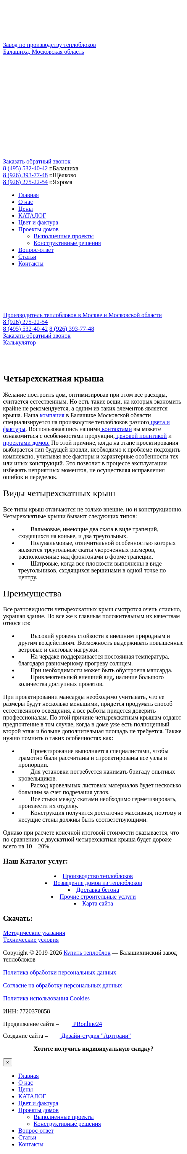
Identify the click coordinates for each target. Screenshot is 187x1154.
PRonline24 (81, 1024)
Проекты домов (38, 229)
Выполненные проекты (64, 236)
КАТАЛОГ (32, 215)
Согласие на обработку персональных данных (62, 985)
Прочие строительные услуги (98, 896)
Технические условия (31, 939)
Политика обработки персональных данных (59, 972)
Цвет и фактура (38, 222)
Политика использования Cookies (46, 998)
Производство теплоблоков (98, 876)
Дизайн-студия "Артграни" (90, 1035)
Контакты (31, 263)
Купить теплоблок (86, 952)
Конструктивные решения (67, 243)
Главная (28, 195)
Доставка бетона (97, 889)
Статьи (27, 256)
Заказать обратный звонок (37, 161)
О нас (25, 202)
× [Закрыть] (7, 1062)
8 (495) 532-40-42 (25, 168)
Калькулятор (19, 342)
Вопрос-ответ (35, 250)
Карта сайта (97, 903)
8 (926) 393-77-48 (25, 175)
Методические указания (34, 933)
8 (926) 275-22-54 (25, 182)
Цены (25, 208)
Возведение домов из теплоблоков (97, 883)
